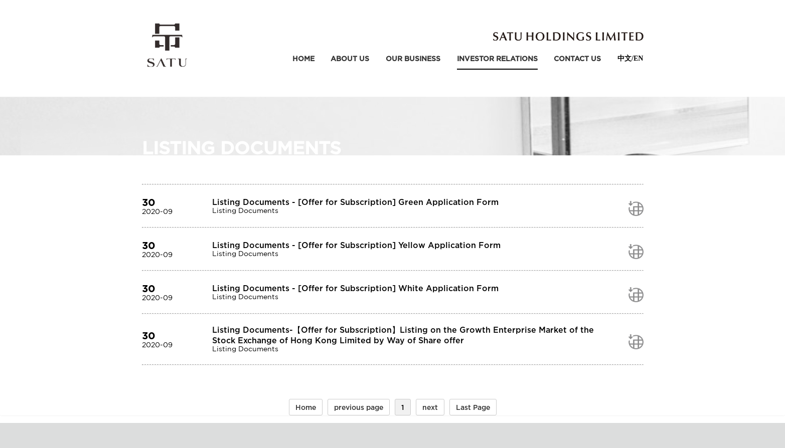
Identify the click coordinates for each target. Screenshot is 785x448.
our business (413, 58)
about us (350, 58)
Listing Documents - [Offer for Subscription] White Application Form (355, 288)
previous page (358, 407)
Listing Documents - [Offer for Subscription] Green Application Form (355, 201)
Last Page (473, 407)
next (430, 407)
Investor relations (497, 58)
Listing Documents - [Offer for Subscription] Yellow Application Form (356, 245)
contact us (577, 58)
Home (303, 58)
